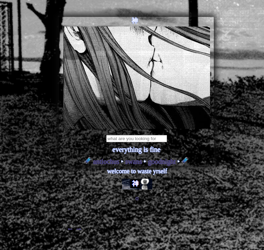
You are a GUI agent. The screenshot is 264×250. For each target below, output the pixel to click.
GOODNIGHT (162, 161)
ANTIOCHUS (106, 161)
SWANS (133, 161)
